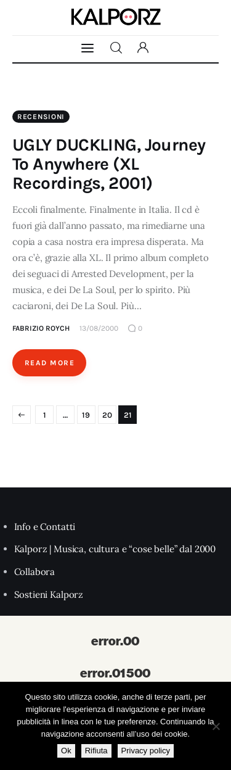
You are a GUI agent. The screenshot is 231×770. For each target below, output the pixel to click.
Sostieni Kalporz (49, 594)
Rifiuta (96, 750)
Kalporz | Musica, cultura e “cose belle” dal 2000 (115, 549)
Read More (50, 362)
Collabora (34, 572)
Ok (66, 750)
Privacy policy (145, 750)
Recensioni (41, 116)
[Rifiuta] (215, 726)
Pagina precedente (21, 414)
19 (86, 415)
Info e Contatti (45, 526)
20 (107, 415)
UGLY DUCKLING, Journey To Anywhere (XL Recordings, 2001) (109, 164)
